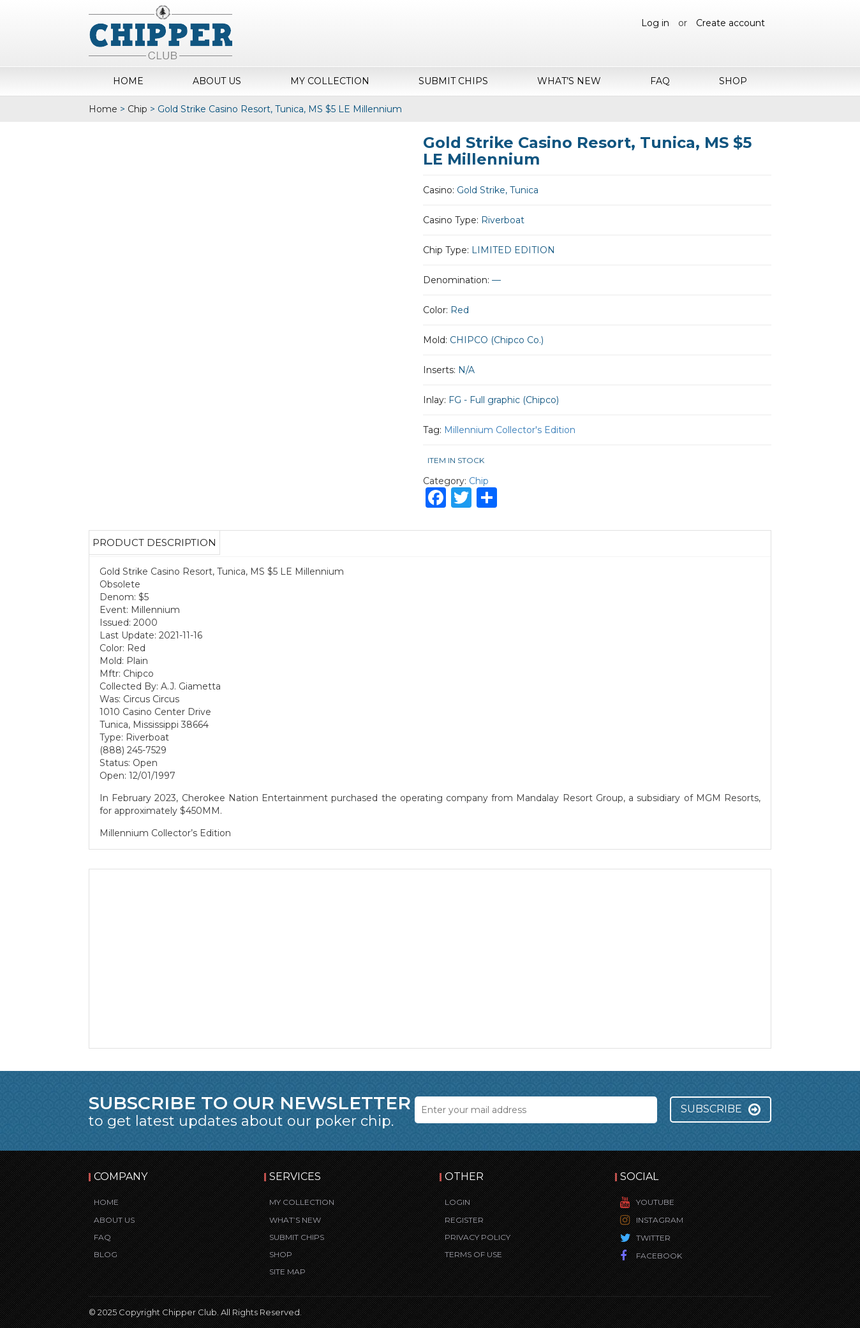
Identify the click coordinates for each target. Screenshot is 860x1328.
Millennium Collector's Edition (509, 430)
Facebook (659, 1255)
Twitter (653, 1238)
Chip (137, 109)
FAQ (660, 81)
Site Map (287, 1271)
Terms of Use (473, 1254)
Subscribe (720, 1109)
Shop (733, 81)
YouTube (655, 1202)
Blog (105, 1254)
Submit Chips (453, 81)
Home (128, 81)
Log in (655, 23)
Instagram (659, 1220)
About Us (217, 81)
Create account (730, 23)
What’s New (569, 81)
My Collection (329, 81)
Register (464, 1220)
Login (457, 1202)
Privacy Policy (477, 1237)
